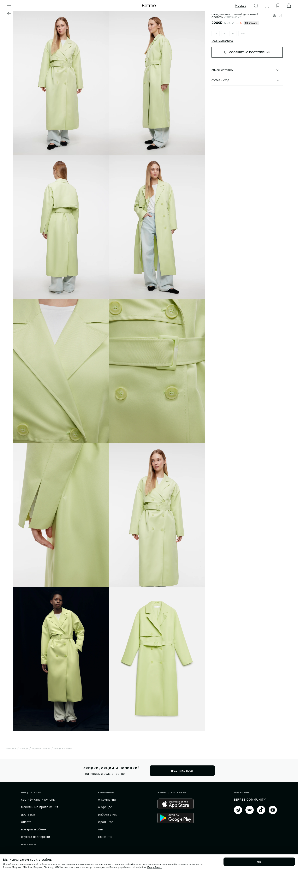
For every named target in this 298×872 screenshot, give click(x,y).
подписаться (182, 770)
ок (259, 862)
